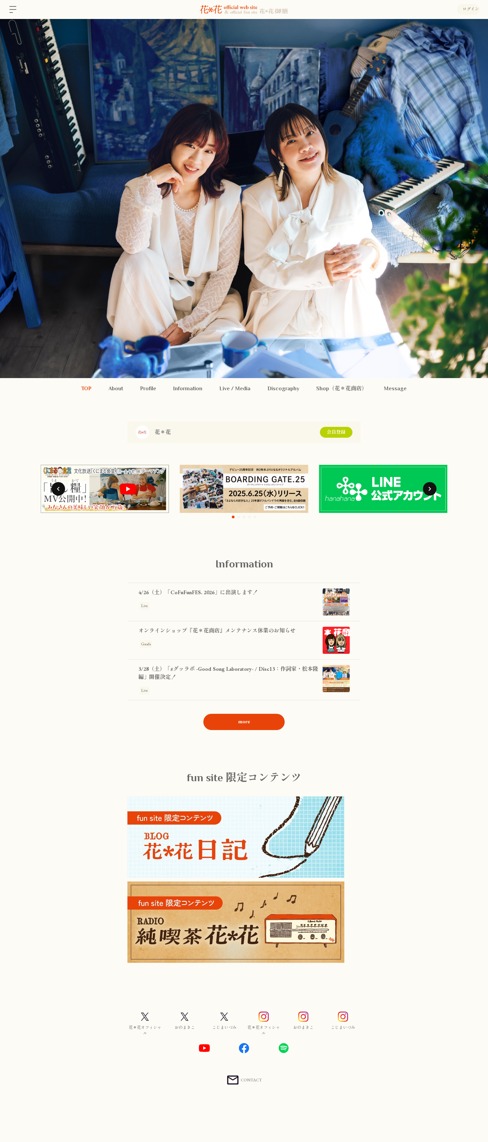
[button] (58, 489)
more (244, 721)
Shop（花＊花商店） (341, 389)
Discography (283, 389)
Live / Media (234, 389)
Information (187, 389)
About (115, 389)
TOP (86, 389)
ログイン (468, 9)
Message (395, 389)
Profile (148, 389)
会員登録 (336, 432)
